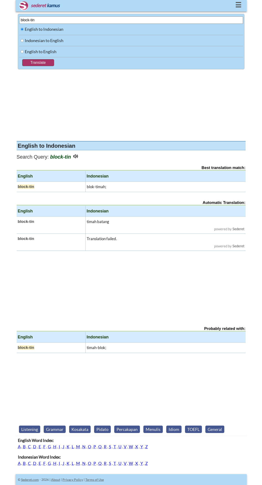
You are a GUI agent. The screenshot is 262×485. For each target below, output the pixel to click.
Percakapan (127, 429)
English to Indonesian (44, 29)
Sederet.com (30, 480)
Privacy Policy (72, 480)
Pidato (102, 429)
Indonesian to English (44, 40)
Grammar (54, 429)
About (55, 480)
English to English (40, 51)
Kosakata (79, 429)
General (215, 429)
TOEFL (193, 429)
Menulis (153, 429)
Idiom (174, 429)
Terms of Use (94, 480)
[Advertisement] (131, 104)
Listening (29, 429)
